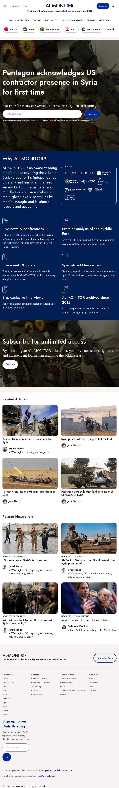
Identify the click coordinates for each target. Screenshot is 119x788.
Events (25, 6)
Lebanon (6, 710)
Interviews (104, 20)
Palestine (6, 698)
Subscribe (103, 6)
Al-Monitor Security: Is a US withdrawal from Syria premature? (88, 562)
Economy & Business (72, 20)
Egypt (4, 702)
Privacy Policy (66, 682)
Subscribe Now (105, 658)
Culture (37, 20)
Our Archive (36, 694)
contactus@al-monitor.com (44, 775)
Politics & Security (19, 20)
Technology (51, 20)
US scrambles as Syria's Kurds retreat (25, 560)
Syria (4, 714)
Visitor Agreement (68, 678)
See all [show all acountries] (110, 29)
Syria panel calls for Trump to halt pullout (86, 439)
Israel (4, 694)
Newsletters (15, 6)
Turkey (5, 678)
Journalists (93, 682)
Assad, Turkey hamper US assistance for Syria (27, 440)
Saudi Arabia (8, 682)
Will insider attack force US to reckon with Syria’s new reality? (28, 622)
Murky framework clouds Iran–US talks (85, 620)
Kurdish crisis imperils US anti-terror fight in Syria (28, 493)
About (91, 678)
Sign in (113, 6)
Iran (4, 686)
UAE (4, 690)
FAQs (62, 686)
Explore (91, 20)
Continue (10, 364)
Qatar (5, 706)
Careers (92, 690)
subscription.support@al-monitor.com (55, 770)
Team (91, 686)
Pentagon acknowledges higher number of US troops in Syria (87, 493)
